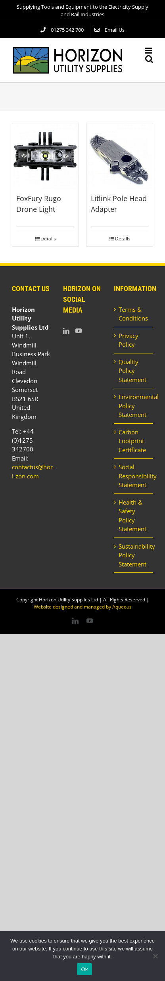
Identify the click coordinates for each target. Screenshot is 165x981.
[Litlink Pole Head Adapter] (120, 156)
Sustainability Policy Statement (134, 555)
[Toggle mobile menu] (149, 50)
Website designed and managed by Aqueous (83, 606)
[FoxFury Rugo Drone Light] (45, 156)
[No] (155, 956)
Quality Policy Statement (132, 371)
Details (48, 238)
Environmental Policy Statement (134, 406)
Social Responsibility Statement (134, 476)
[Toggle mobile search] (149, 59)
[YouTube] (78, 331)
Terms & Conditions (133, 314)
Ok (84, 969)
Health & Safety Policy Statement (132, 515)
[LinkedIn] (66, 331)
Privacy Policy (128, 340)
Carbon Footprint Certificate (132, 441)
